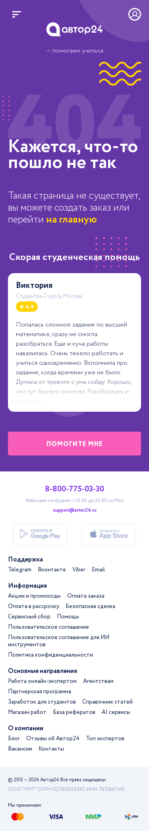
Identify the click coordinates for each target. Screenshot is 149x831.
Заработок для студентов (42, 702)
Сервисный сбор (29, 617)
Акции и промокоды (34, 596)
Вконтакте (52, 570)
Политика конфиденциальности (50, 655)
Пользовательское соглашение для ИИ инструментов (58, 641)
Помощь (68, 617)
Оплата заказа (85, 596)
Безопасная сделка (90, 606)
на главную (71, 219)
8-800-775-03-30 (74, 489)
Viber (78, 570)
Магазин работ (27, 712)
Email (98, 570)
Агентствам (98, 681)
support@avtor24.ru (75, 510)
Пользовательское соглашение (48, 627)
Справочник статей (107, 702)
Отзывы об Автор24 (52, 739)
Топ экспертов (105, 739)
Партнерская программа (39, 692)
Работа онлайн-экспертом (42, 681)
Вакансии (20, 749)
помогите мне (74, 444)
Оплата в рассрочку (33, 606)
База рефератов (74, 712)
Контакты (51, 749)
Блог (14, 739)
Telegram (19, 570)
